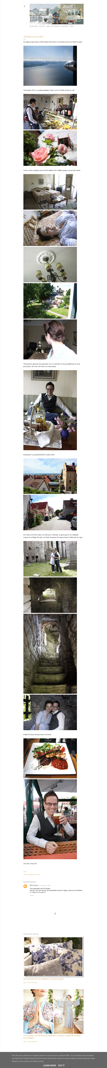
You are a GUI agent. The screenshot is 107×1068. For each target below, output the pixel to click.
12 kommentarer (33, 1041)
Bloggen (34, 26)
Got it (61, 1065)
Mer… (72, 26)
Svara (32, 895)
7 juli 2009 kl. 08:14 (45, 885)
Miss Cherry (34, 885)
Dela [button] (24, 871)
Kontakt (65, 26)
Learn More (49, 1065)
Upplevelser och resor (34, 874)
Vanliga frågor (53, 26)
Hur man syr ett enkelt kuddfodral (43, 979)
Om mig (42, 26)
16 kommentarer (33, 982)
